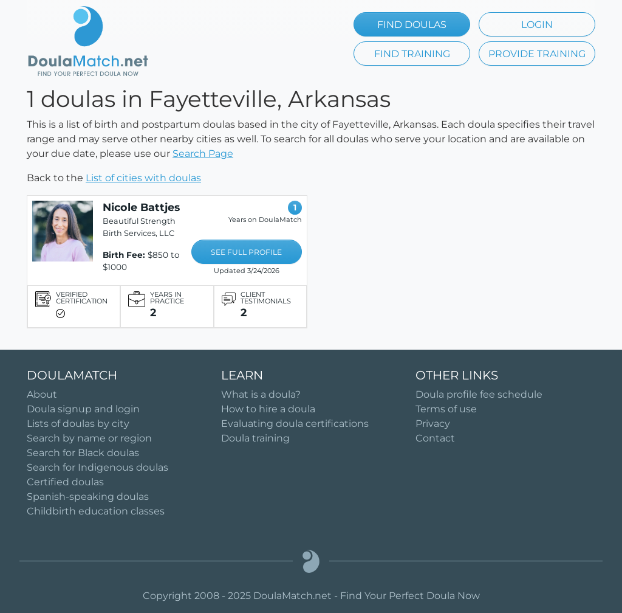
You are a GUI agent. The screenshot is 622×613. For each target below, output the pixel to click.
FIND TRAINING (412, 54)
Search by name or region (89, 438)
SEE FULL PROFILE (246, 252)
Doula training (255, 438)
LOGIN (537, 24)
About (42, 394)
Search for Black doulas (83, 453)
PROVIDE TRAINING (537, 54)
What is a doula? (261, 394)
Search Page (203, 153)
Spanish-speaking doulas (88, 496)
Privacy (432, 423)
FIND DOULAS (411, 24)
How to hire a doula (268, 409)
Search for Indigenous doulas (97, 467)
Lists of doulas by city (78, 423)
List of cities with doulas (143, 178)
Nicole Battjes (141, 207)
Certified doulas (65, 482)
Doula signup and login (83, 409)
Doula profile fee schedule (478, 394)
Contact (435, 438)
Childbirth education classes (96, 511)
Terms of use (446, 409)
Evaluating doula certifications (295, 423)
